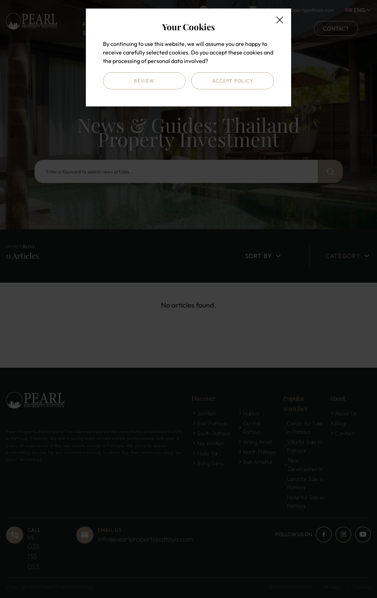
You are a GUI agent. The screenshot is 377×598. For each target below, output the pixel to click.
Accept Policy (232, 81)
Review (144, 81)
